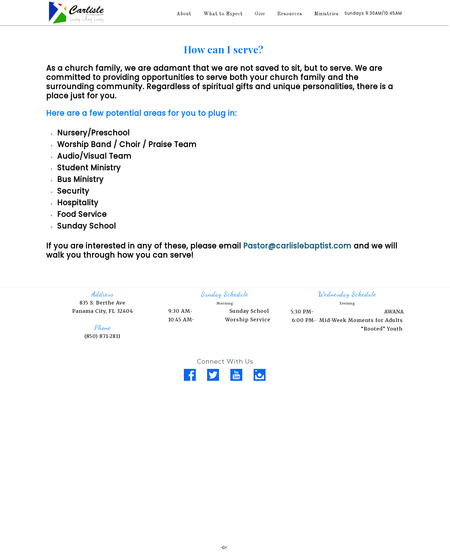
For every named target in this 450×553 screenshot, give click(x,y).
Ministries (326, 14)
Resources (289, 14)
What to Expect (223, 14)
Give (260, 14)
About (184, 14)
